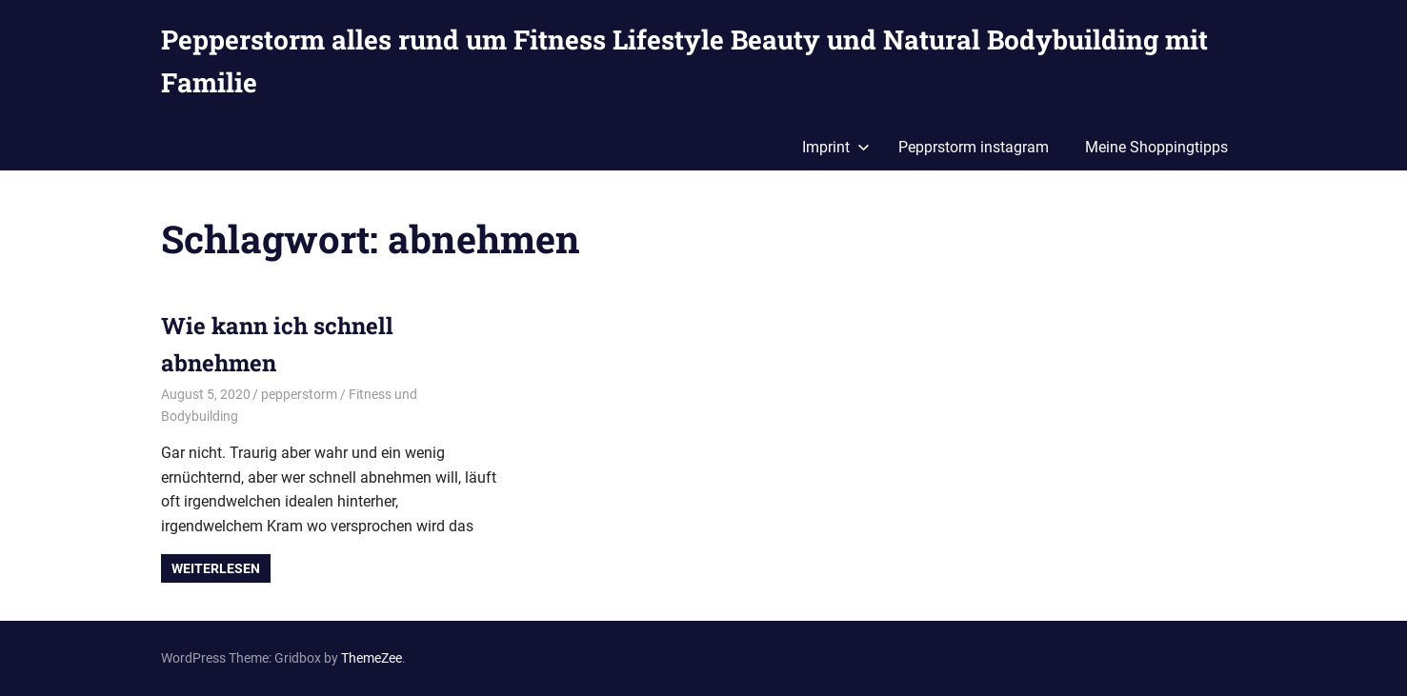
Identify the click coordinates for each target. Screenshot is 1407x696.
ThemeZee (371, 658)
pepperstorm (299, 394)
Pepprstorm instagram (973, 147)
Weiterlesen (215, 568)
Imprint (836, 147)
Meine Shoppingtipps (1156, 147)
